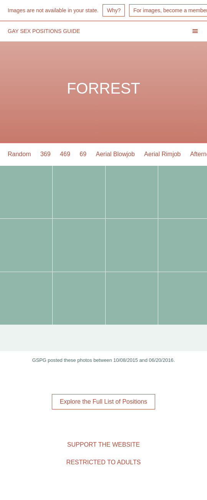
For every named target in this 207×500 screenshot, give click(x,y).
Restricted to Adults (103, 462)
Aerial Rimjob (162, 154)
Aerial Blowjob (115, 154)
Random (19, 154)
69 (82, 154)
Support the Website (103, 444)
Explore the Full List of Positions (103, 401)
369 (45, 154)
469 (65, 154)
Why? (114, 10)
